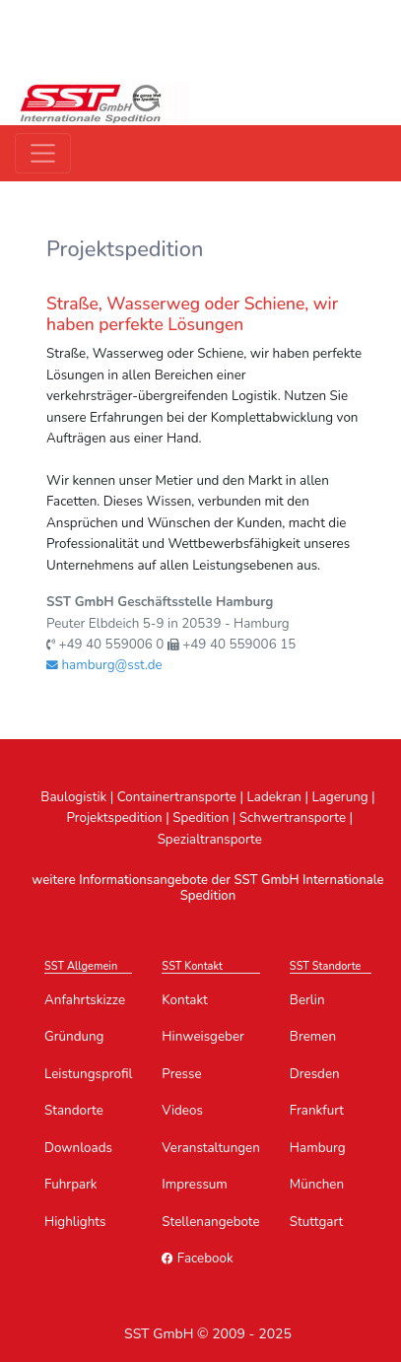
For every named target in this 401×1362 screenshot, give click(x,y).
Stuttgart (316, 1221)
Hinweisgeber (202, 1036)
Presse (181, 1073)
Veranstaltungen (211, 1147)
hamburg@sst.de (104, 664)
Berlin (307, 999)
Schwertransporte (292, 817)
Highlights (74, 1221)
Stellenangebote (210, 1221)
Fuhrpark (71, 1184)
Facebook (197, 1258)
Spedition (200, 817)
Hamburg (318, 1147)
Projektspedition (114, 817)
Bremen (313, 1036)
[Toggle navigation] (43, 153)
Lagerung (339, 796)
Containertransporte (176, 796)
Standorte (73, 1110)
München (317, 1184)
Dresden (315, 1073)
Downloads (78, 1147)
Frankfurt (317, 1110)
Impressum (194, 1184)
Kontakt (184, 999)
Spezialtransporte (210, 839)
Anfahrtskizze (84, 999)
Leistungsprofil (88, 1073)
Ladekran (274, 796)
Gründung (73, 1036)
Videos (182, 1110)
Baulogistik (73, 796)
